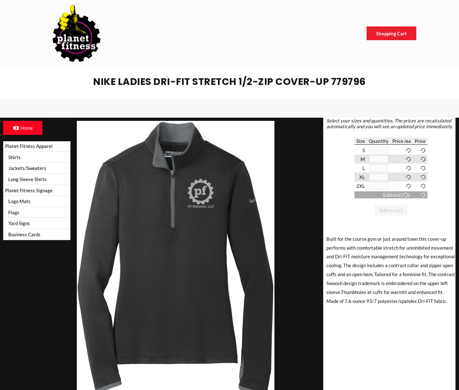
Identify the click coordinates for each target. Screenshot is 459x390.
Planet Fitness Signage (29, 190)
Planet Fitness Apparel (29, 146)
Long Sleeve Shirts (27, 179)
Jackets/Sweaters (27, 168)
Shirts (14, 157)
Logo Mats (19, 201)
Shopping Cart (391, 33)
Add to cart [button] (391, 210)
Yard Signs (19, 224)
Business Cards (24, 235)
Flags (13, 213)
